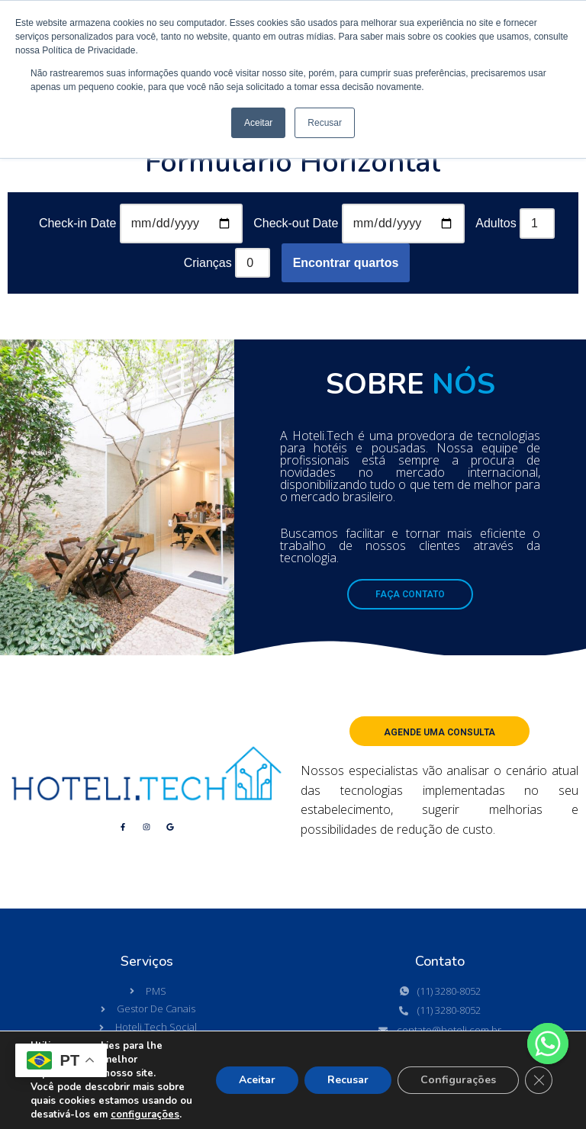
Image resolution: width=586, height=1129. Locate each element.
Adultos (495, 223)
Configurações (458, 1080)
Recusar (348, 1080)
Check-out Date (295, 223)
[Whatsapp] (547, 1043)
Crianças (208, 262)
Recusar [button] (324, 122)
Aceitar (257, 1080)
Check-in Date (77, 223)
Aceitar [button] (258, 122)
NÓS (463, 384)
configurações (145, 1114)
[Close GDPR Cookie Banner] (538, 1080)
